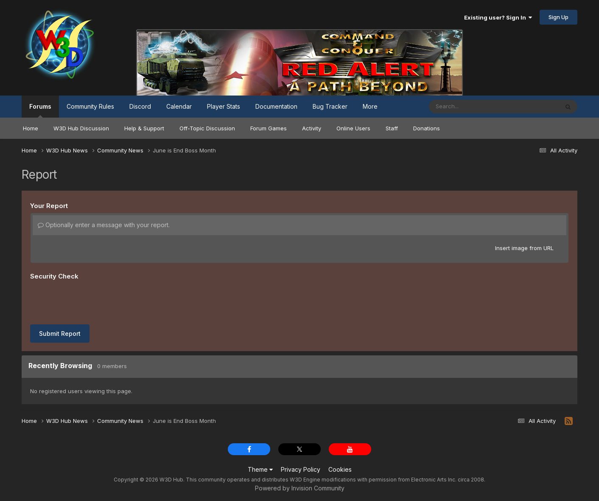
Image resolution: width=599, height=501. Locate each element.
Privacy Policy (300, 469)
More (370, 106)
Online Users (353, 128)
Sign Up (558, 17)
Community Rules (90, 106)
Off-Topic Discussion (207, 128)
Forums (40, 110)
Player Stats (223, 106)
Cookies (340, 469)
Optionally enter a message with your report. (104, 224)
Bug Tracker (330, 106)
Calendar (179, 106)
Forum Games (268, 128)
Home (30, 128)
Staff (392, 128)
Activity (311, 128)
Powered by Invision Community (299, 488)
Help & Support (144, 128)
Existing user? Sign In (498, 17)
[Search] (470, 106)
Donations (426, 128)
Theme (260, 469)
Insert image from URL (524, 248)
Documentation (276, 106)
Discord (140, 106)
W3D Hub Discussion (81, 128)
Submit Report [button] (60, 333)
